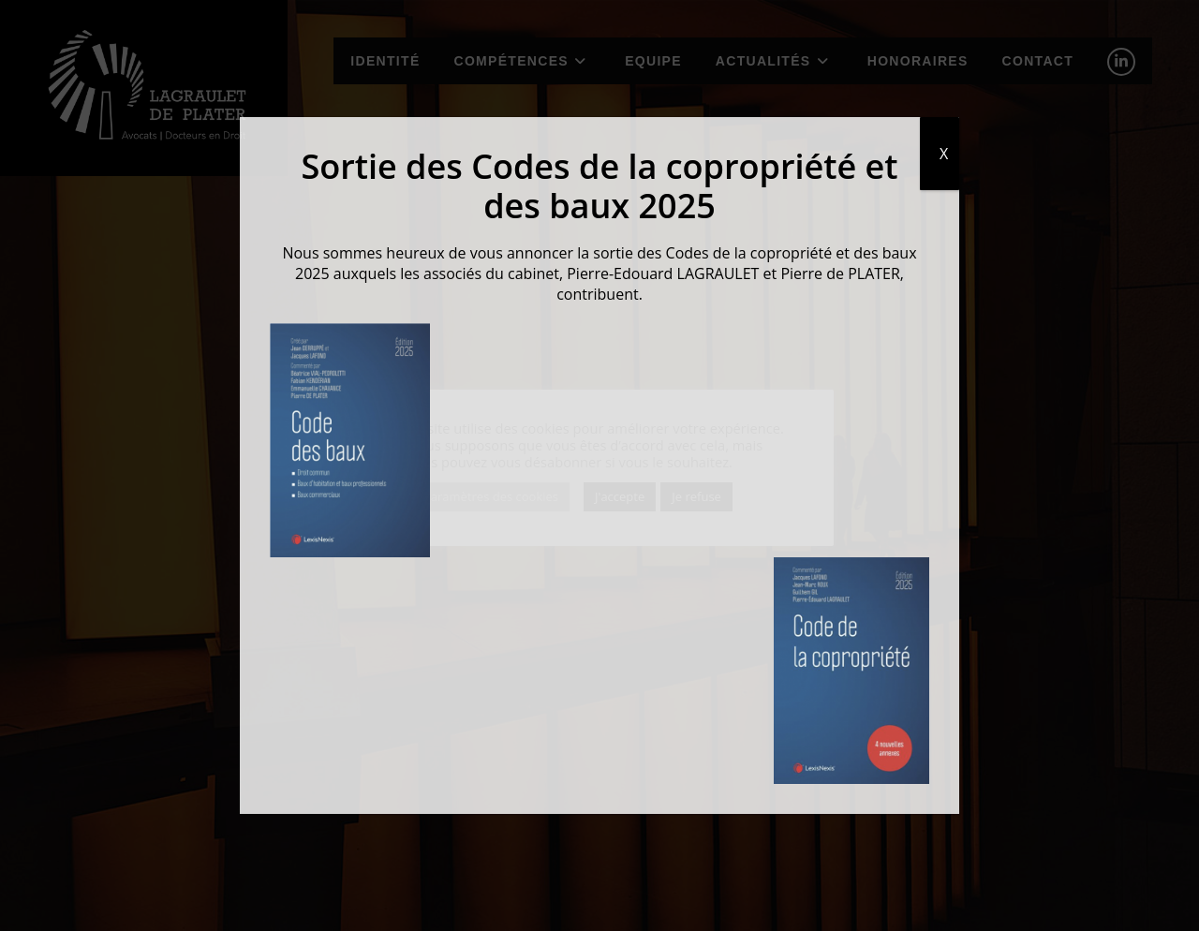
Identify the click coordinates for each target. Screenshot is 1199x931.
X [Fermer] (944, 153)
